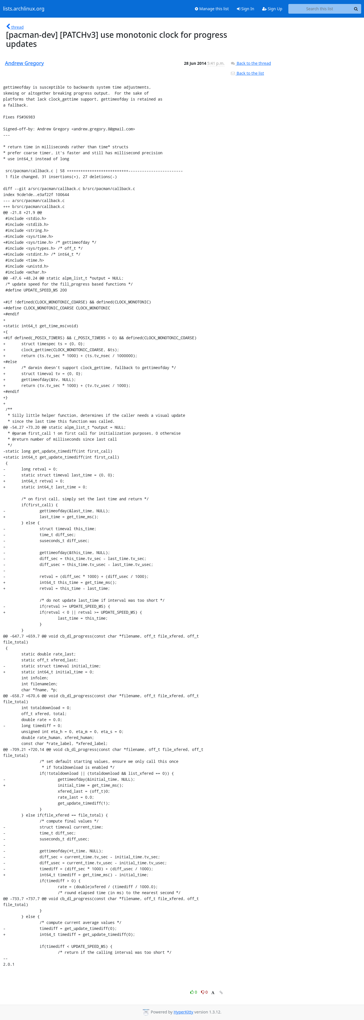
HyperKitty (183, 1012)
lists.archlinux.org (24, 8)
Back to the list (247, 73)
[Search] (356, 9)
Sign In (245, 8)
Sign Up (272, 8)
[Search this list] (319, 9)
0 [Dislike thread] (204, 992)
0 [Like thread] (194, 992)
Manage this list (212, 8)
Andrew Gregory (24, 63)
